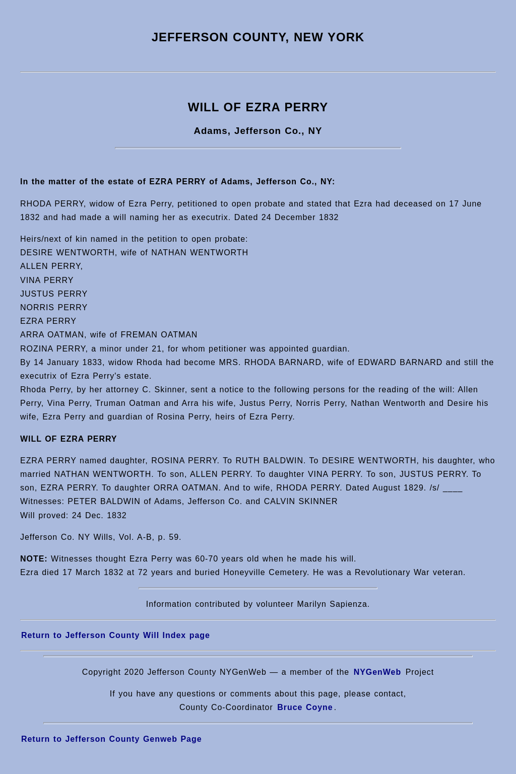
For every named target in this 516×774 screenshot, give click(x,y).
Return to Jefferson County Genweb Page (111, 739)
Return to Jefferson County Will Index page (115, 635)
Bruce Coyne (305, 707)
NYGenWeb (378, 672)
